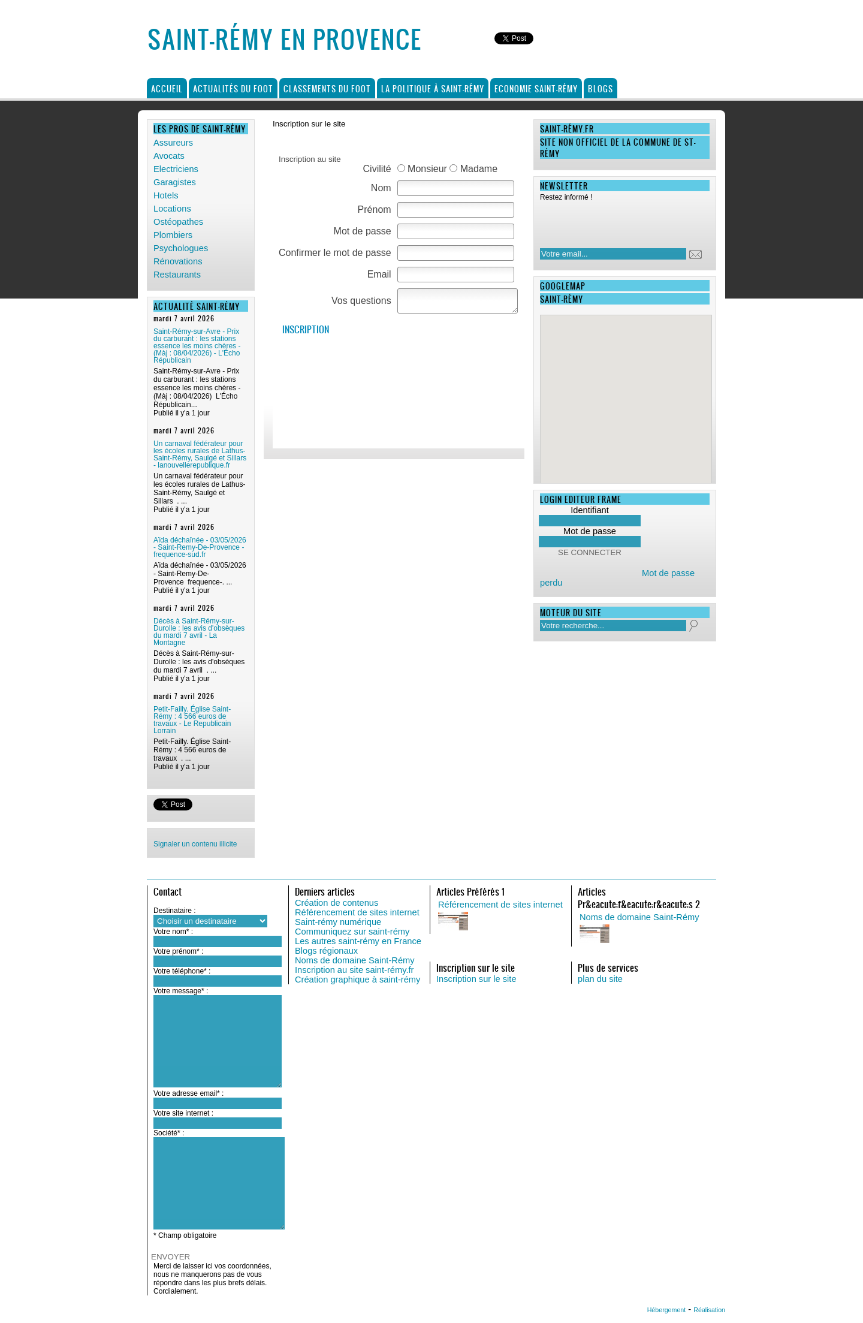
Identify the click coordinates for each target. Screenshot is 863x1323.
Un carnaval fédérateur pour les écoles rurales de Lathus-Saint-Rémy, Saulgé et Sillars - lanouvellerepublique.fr (199, 454)
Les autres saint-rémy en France (358, 941)
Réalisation (709, 1309)
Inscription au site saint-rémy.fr (354, 970)
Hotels (166, 195)
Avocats (169, 156)
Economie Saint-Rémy (536, 88)
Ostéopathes (178, 222)
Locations (172, 208)
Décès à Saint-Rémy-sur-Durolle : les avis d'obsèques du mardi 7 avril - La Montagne (199, 632)
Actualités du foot (233, 88)
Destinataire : (174, 910)
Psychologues (180, 248)
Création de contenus (336, 903)
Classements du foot (327, 88)
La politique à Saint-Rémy (432, 88)
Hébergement (666, 1309)
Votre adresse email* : (188, 1093)
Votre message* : (180, 991)
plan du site (600, 979)
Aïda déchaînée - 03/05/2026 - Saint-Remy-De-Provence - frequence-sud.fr (199, 547)
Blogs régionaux (326, 951)
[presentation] (617, 221)
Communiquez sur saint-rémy (352, 931)
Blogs (600, 88)
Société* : (168, 1133)
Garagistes (174, 182)
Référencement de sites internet (357, 912)
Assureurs (173, 142)
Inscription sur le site (476, 979)
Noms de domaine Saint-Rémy (355, 960)
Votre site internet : (183, 1113)
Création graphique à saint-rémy (357, 979)
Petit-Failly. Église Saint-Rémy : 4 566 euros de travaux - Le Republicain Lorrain (192, 720)
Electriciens (175, 169)
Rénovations (177, 261)
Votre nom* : (173, 931)
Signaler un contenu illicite (195, 844)
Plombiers (172, 235)
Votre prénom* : (178, 951)
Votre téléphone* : (181, 971)
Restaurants (177, 274)
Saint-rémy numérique (338, 922)
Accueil (167, 88)
